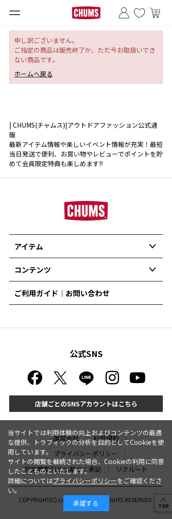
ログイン (124, 13)
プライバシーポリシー (85, 480)
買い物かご (155, 13)
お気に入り (139, 13)
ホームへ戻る (33, 73)
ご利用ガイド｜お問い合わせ (62, 292)
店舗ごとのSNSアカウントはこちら (86, 403)
